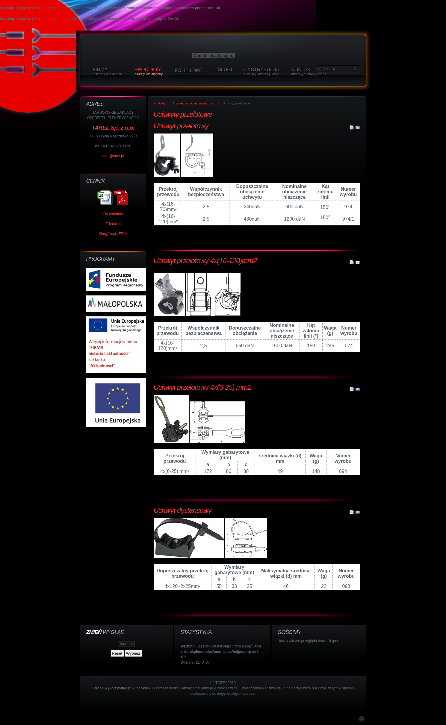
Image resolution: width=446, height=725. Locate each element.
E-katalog (113, 224)
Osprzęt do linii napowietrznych (194, 103)
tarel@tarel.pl (113, 156)
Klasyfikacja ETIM (113, 234)
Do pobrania (113, 214)
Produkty (160, 103)
